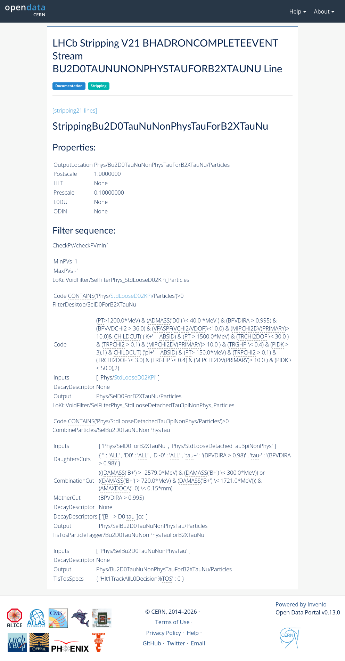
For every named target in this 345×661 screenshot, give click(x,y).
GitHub (152, 643)
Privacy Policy (163, 633)
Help (193, 633)
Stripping (98, 85)
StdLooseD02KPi (131, 296)
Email (198, 643)
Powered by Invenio (301, 604)
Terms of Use (172, 622)
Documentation (68, 85)
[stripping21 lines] (74, 110)
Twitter (176, 643)
